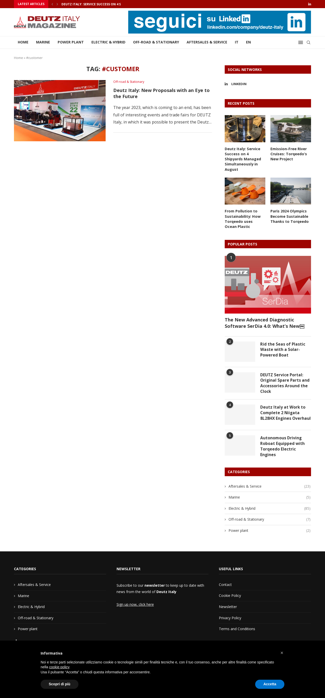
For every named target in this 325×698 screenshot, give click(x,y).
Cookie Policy (230, 597)
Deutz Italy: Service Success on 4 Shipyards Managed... (108, 4)
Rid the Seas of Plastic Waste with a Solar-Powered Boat (282, 348)
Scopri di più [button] (59, 684)
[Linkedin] (309, 4)
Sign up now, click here (135, 606)
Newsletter (228, 609)
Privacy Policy (230, 620)
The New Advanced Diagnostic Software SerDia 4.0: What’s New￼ (264, 321)
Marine (43, 42)
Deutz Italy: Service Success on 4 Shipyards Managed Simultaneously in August (243, 158)
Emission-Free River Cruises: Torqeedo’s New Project (288, 153)
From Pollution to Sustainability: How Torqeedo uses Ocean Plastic (245, 218)
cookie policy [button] (59, 667)
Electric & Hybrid (108, 42)
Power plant (71, 42)
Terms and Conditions (237, 631)
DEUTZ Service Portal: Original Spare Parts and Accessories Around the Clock (285, 382)
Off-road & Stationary (156, 42)
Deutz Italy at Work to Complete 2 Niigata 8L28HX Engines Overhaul (283, 415)
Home (23, 42)
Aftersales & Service (207, 42)
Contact (225, 586)
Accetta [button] (269, 684)
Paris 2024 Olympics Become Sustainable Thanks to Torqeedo (289, 215)
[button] (282, 653)
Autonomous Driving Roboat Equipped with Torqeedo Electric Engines (282, 448)
